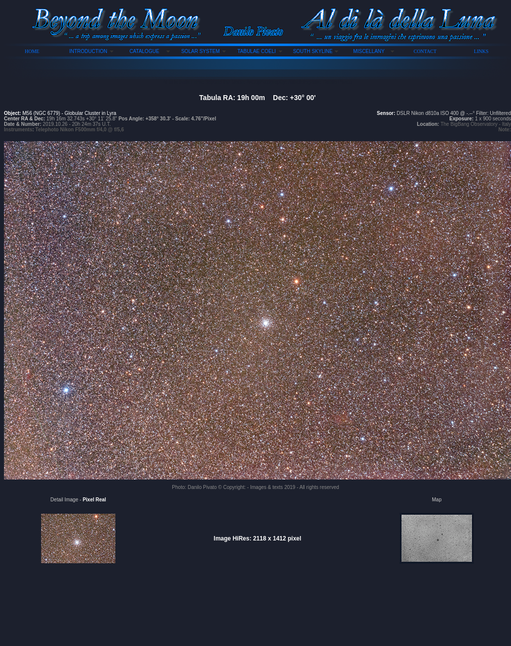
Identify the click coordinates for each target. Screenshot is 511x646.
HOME (32, 51)
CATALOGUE (144, 51)
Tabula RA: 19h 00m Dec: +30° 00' (257, 98)
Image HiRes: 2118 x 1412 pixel (258, 538)
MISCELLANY (368, 51)
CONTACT (424, 51)
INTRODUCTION (88, 51)
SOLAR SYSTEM (200, 51)
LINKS (481, 51)
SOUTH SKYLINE (313, 51)
